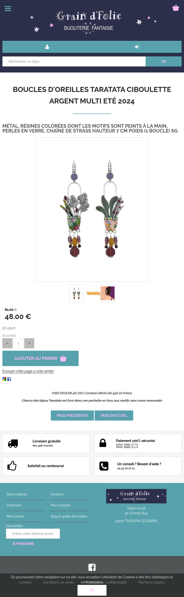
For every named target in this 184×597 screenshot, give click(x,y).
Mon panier (14, 516)
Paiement (13, 505)
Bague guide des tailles (68, 516)
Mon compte (60, 505)
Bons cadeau (16, 494)
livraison (56, 494)
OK (92, 590)
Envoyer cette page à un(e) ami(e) (28, 371)
